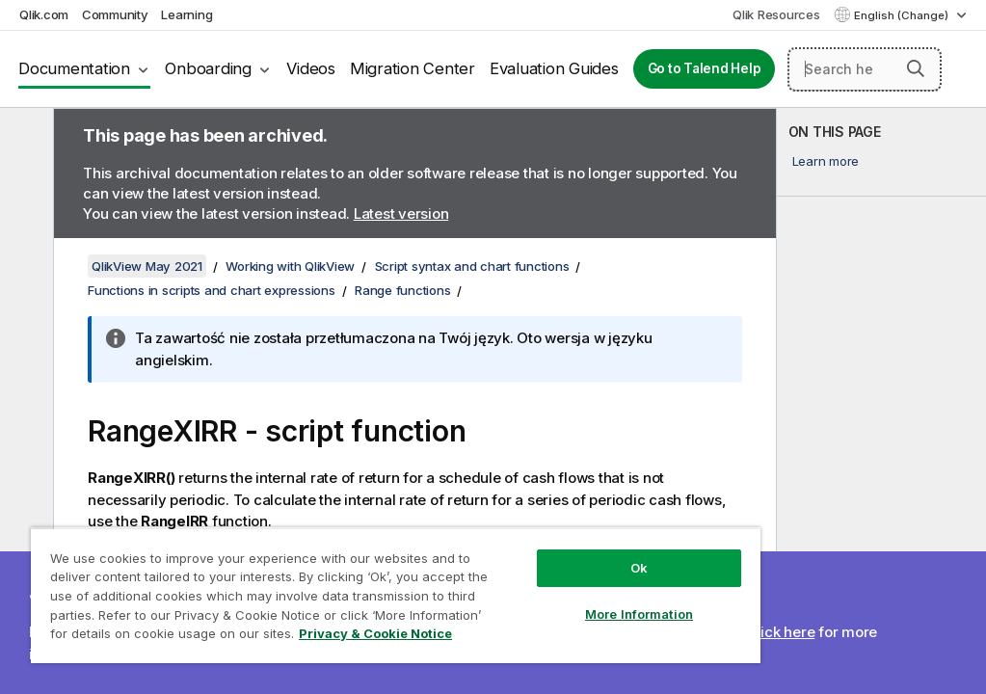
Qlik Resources (776, 14)
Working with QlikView (290, 266)
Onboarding (208, 68)
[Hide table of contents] (24, 137)
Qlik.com (43, 14)
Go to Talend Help (704, 68)
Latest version (401, 213)
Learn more (826, 161)
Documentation (74, 68)
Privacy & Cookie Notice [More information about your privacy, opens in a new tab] (375, 633)
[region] (395, 595)
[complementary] (882, 401)
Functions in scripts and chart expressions (211, 290)
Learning (186, 14)
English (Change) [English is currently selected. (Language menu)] (902, 15)
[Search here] (864, 69)
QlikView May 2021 (147, 266)
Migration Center (412, 68)
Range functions (402, 290)
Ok (639, 567)
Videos (310, 68)
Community (115, 14)
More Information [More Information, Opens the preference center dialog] (639, 614)
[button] (915, 68)
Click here (781, 632)
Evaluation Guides (554, 68)
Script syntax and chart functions (472, 266)
